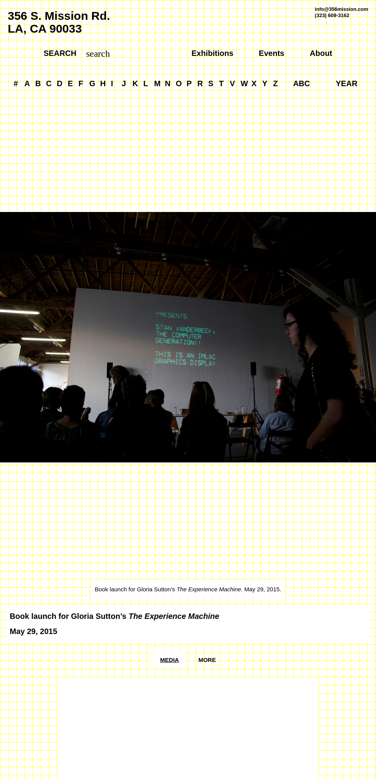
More (207, 660)
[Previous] (94, 349)
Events (271, 53)
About (321, 53)
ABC (301, 83)
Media (169, 660)
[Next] (282, 349)
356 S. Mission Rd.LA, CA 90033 (59, 22)
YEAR (347, 83)
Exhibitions (212, 53)
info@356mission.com (341, 9)
